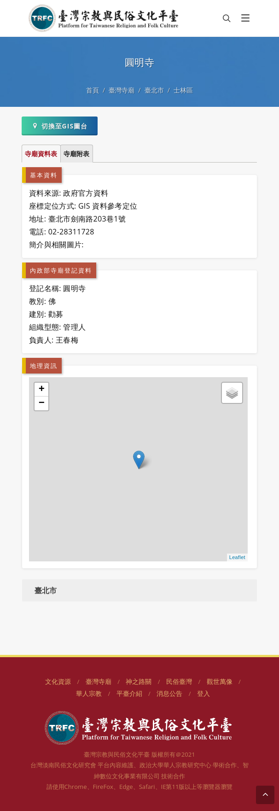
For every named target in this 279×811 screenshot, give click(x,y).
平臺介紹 (129, 693)
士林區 (183, 90)
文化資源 (58, 681)
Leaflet (237, 557)
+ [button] (42, 390)
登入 (203, 693)
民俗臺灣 (179, 681)
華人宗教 (89, 693)
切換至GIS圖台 (59, 125)
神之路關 (138, 681)
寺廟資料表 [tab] (41, 153)
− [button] (42, 403)
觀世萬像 (219, 681)
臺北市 (154, 90)
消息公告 (169, 693)
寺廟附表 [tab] (76, 153)
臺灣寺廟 (121, 90)
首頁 (92, 90)
